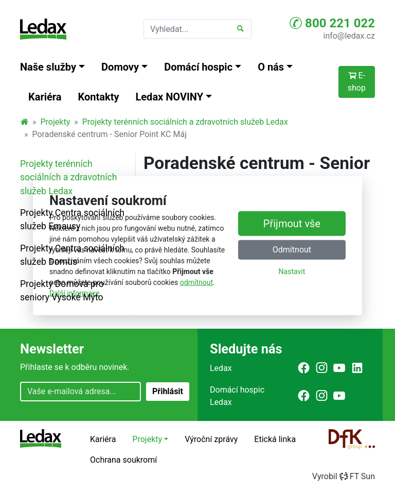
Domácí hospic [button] (198, 67)
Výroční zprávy (211, 439)
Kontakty (98, 97)
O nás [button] (271, 67)
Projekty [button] (147, 439)
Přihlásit (167, 391)
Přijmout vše (291, 223)
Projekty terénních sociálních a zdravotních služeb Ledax (185, 122)
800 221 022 (332, 23)
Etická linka (275, 439)
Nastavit (292, 271)
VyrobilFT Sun (343, 476)
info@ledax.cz (349, 36)
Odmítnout (292, 250)
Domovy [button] (120, 67)
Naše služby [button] (48, 67)
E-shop (357, 82)
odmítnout (196, 282)
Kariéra (45, 97)
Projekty (55, 122)
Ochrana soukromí (123, 460)
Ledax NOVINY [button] (170, 97)
